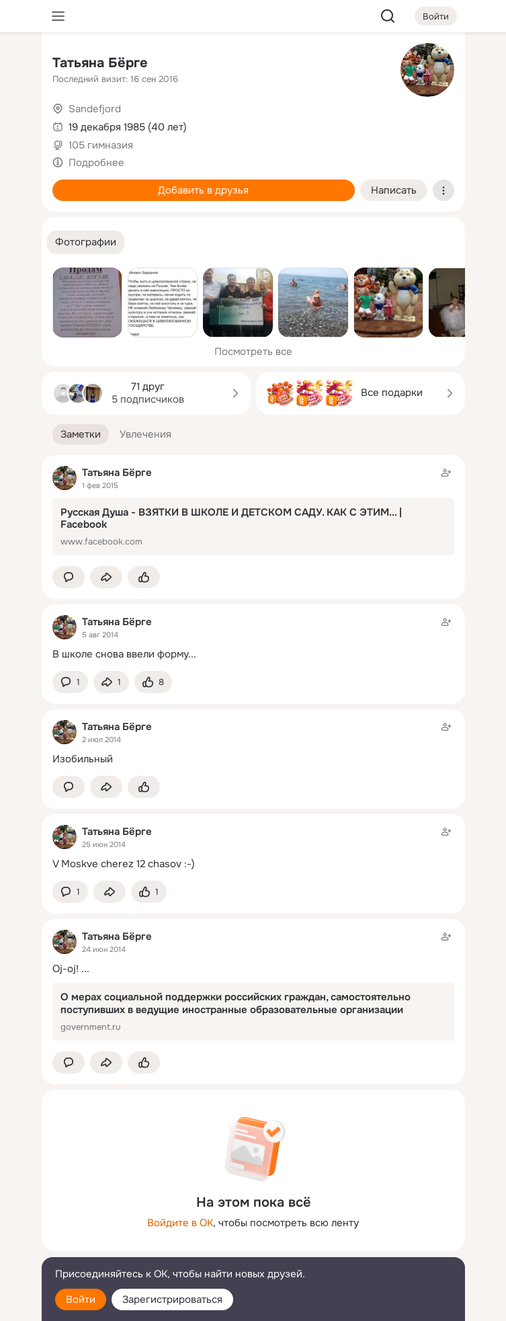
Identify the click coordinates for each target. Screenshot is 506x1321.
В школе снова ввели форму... (124, 654)
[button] (85, 242)
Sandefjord (95, 109)
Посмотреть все (253, 351)
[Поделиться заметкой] (106, 577)
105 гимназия (101, 145)
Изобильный (82, 759)
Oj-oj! (65, 968)
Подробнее (96, 162)
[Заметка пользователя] (253, 637)
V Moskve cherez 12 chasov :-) (123, 864)
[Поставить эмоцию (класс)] (144, 577)
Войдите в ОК (180, 1223)
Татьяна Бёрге (100, 62)
